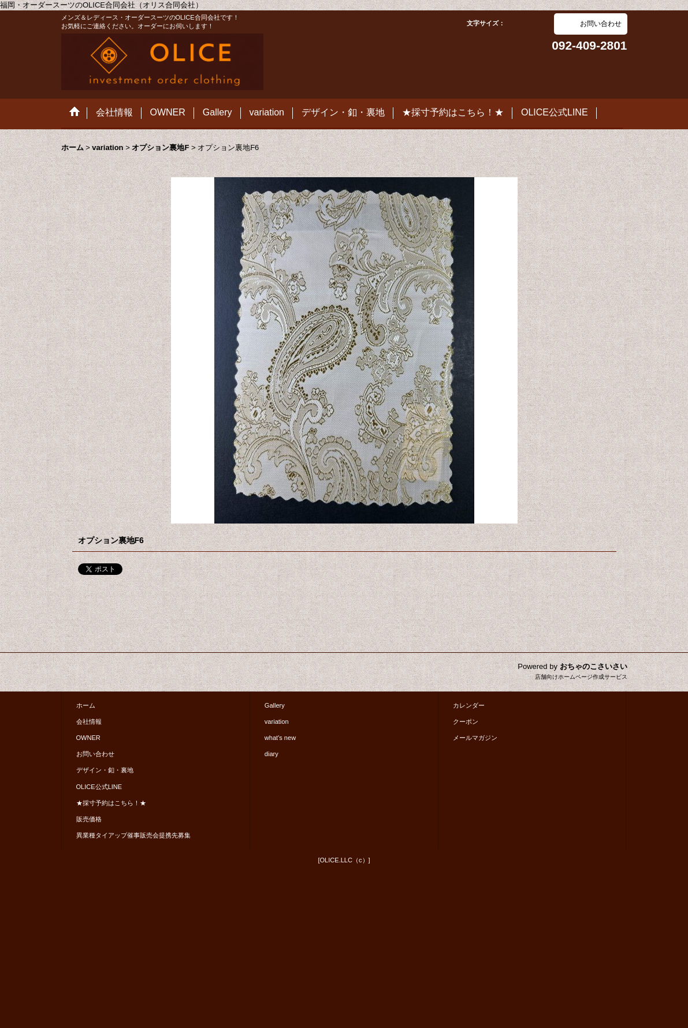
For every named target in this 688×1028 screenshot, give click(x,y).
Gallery (275, 705)
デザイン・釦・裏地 (104, 770)
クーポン (465, 721)
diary (271, 753)
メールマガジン (475, 737)
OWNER (88, 737)
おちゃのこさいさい (593, 666)
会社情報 (89, 721)
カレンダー (469, 705)
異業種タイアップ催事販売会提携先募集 (133, 835)
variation (277, 721)
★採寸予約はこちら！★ (111, 802)
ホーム (85, 705)
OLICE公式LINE (99, 786)
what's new (280, 737)
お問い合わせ (601, 24)
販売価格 (89, 819)
